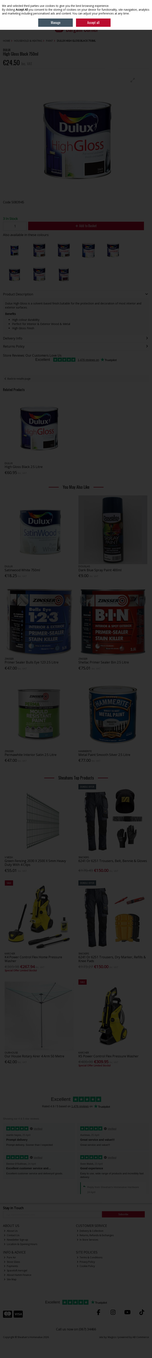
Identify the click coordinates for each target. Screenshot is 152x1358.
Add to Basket (86, 225)
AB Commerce (140, 1337)
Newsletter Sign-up (16, 1239)
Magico (112, 1337)
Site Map (10, 1279)
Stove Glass (12, 1262)
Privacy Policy (86, 1262)
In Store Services (87, 1239)
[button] (132, 80)
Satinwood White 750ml (22, 570)
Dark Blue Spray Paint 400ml (99, 570)
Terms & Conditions (90, 1257)
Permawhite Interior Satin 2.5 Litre (30, 754)
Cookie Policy (86, 1266)
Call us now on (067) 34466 (76, 1329)
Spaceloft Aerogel (15, 1270)
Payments (11, 1266)
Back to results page (19, 378)
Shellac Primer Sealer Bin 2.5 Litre (103, 662)
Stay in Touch (13, 1208)
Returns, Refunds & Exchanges (95, 1235)
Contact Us (11, 1235)
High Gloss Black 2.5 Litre (24, 467)
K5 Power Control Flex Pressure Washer (108, 1056)
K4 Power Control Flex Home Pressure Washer (33, 959)
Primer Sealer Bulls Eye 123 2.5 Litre (32, 662)
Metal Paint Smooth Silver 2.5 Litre (104, 754)
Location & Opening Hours (20, 1244)
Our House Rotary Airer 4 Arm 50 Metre (34, 1056)
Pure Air (10, 1257)
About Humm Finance (17, 1275)
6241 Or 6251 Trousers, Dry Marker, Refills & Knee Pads (112, 959)
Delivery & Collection (90, 1231)
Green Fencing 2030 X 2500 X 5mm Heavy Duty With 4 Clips (35, 863)
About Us (10, 1231)
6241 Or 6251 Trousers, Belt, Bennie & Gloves (112, 861)
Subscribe (123, 1214)
